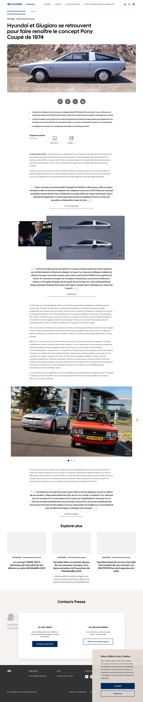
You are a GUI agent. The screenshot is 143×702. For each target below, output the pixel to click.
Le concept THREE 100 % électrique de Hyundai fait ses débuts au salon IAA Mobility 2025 (26, 565)
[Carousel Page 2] (71, 460)
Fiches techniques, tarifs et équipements (99, 4)
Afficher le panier (125, 4)
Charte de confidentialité (78, 692)
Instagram (91, 676)
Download (48, 242)
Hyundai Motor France (65, 676)
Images (33, 11)
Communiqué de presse (16, 11)
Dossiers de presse (73, 4)
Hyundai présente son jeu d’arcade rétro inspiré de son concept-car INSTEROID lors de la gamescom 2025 (116, 566)
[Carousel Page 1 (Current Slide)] (68, 460)
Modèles (47, 4)
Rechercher (129, 4)
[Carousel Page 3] (74, 460)
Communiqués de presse (38, 676)
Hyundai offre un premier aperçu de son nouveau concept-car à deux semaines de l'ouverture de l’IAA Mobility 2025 (71, 566)
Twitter (75, 101)
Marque (58, 4)
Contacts (33, 138)
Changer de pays (134, 4)
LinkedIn (82, 101)
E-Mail (60, 101)
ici (107, 678)
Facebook (67, 101)
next (137, 420)
